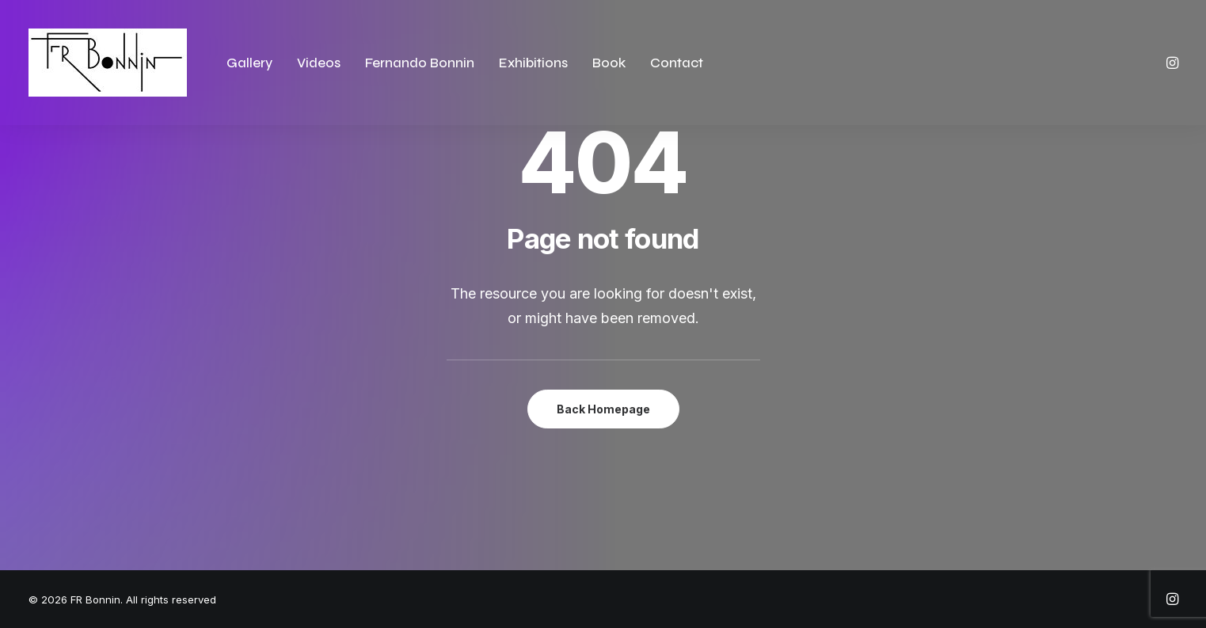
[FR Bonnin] (108, 63)
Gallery (249, 63)
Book (609, 63)
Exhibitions (533, 63)
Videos (318, 63)
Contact (676, 63)
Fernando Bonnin (419, 63)
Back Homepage (603, 409)
